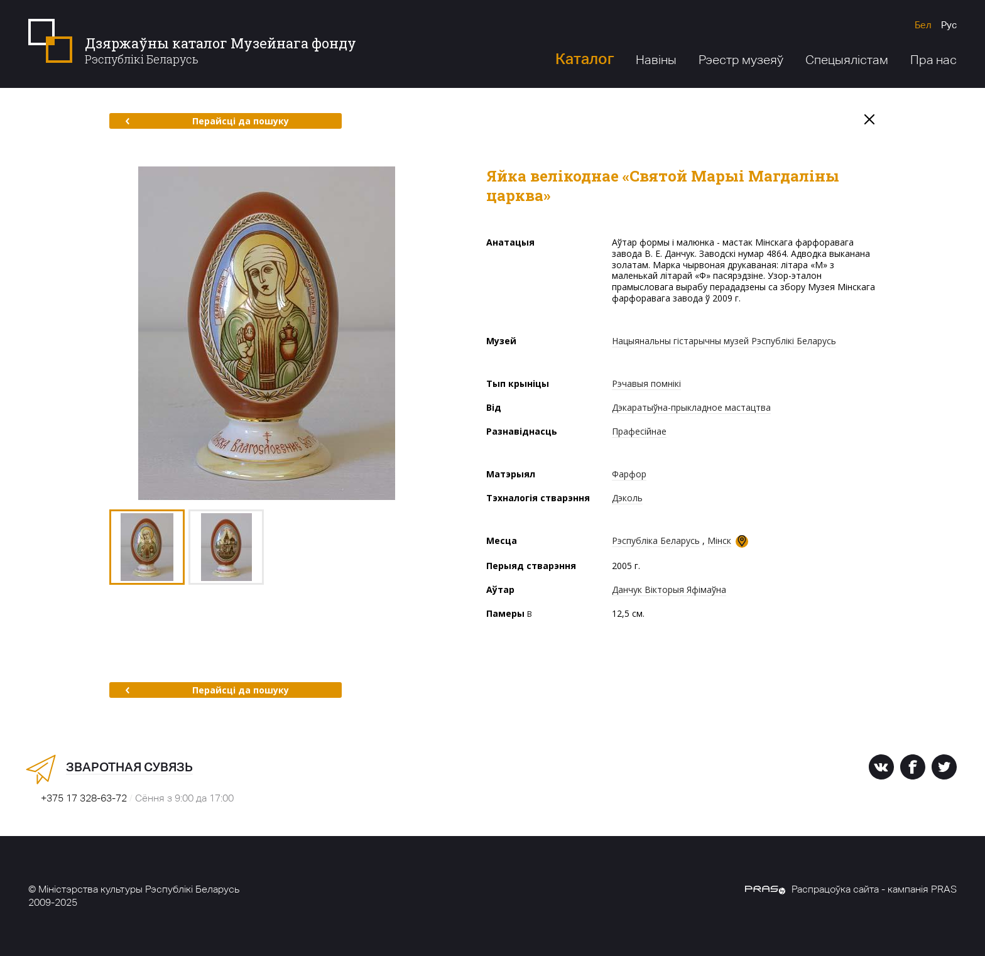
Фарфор (629, 474)
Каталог (584, 58)
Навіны (656, 60)
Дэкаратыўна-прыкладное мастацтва (691, 407)
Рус (949, 24)
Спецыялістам (846, 60)
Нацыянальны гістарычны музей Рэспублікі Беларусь (724, 341)
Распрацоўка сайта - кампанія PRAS (851, 889)
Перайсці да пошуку (207, 121)
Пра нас (933, 60)
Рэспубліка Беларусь (656, 540)
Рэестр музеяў (741, 60)
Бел (923, 24)
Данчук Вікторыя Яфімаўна (669, 589)
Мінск (719, 540)
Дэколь (627, 498)
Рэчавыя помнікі (646, 383)
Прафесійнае (639, 431)
